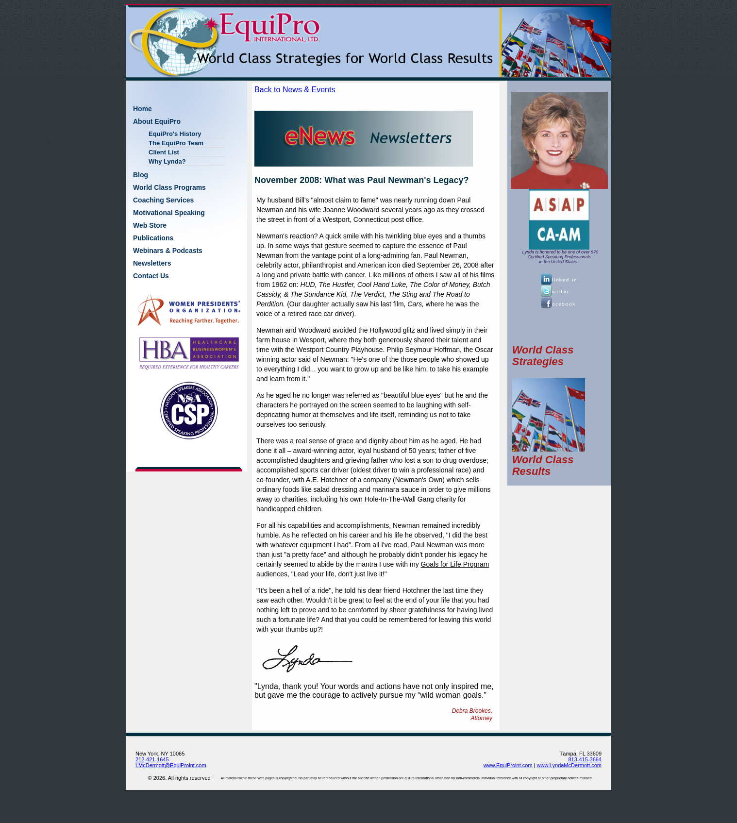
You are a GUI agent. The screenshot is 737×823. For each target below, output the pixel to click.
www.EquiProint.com (508, 765)
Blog (140, 175)
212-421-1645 (152, 759)
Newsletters (152, 263)
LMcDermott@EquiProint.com (170, 765)
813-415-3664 (585, 759)
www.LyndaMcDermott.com (569, 765)
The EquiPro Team (176, 143)
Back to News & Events (294, 89)
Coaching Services (163, 200)
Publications (153, 238)
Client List (164, 152)
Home (142, 109)
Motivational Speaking (169, 213)
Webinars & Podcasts (167, 250)
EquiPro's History (175, 133)
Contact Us (151, 276)
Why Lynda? (167, 161)
